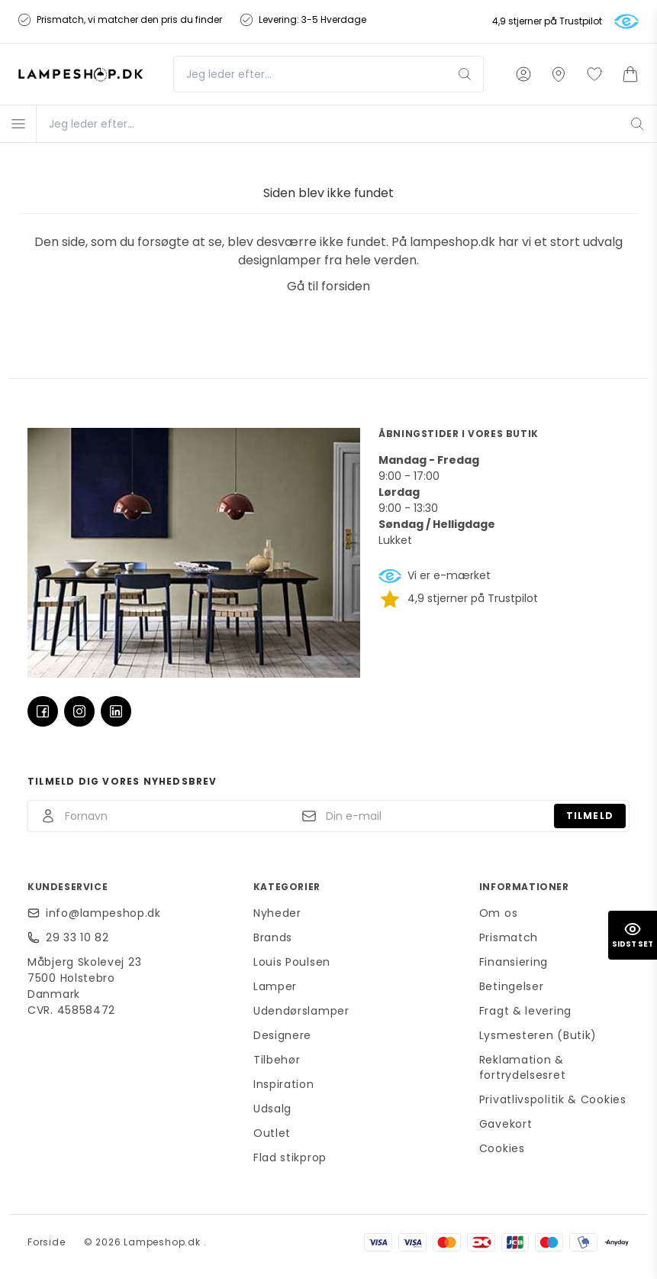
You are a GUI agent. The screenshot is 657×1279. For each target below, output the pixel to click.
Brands (272, 937)
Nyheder (277, 913)
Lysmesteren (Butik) (538, 1035)
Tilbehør (277, 1059)
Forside (46, 1241)
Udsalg (272, 1108)
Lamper (275, 986)
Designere (282, 1035)
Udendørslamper (301, 1010)
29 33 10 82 (77, 937)
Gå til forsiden (328, 286)
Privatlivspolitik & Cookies (552, 1099)
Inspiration (283, 1084)
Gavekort (506, 1124)
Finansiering (513, 962)
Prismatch (508, 937)
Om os (498, 913)
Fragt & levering (525, 1010)
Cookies (502, 1148)
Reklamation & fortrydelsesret (522, 1067)
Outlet (272, 1133)
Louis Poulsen (291, 962)
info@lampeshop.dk (103, 913)
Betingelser (511, 986)
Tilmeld (590, 815)
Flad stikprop (290, 1157)
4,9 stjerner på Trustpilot (547, 21)
